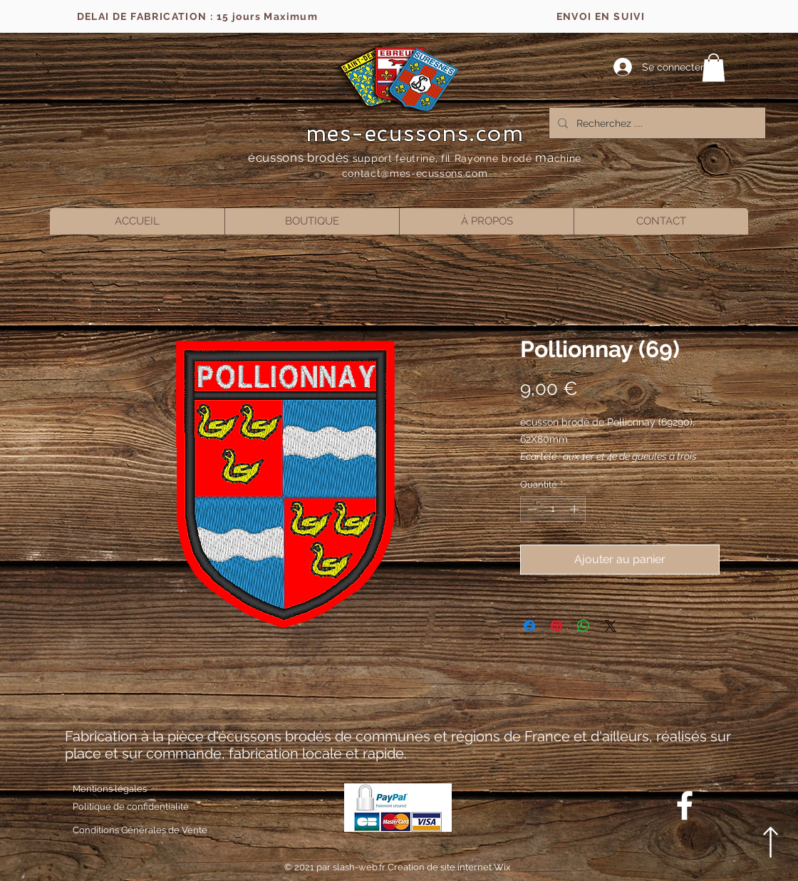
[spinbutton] (553, 509)
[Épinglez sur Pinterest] (556, 625)
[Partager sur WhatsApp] (583, 625)
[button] (713, 67)
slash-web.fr (360, 867)
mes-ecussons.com (415, 133)
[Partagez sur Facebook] (529, 625)
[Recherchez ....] (655, 123)
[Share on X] (610, 625)
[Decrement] (530, 509)
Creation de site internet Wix (449, 867)
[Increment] (575, 509)
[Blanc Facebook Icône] (684, 805)
